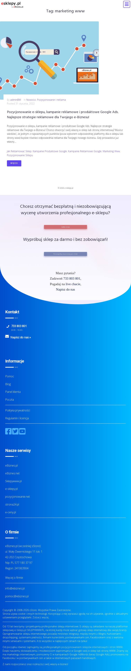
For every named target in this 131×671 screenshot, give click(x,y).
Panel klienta (13, 392)
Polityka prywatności (17, 410)
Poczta (9, 399)
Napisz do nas (65, 289)
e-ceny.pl (10, 512)
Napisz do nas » (20, 337)
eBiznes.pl (11, 465)
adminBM (15, 99)
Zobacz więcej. (41, 617)
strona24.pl (12, 504)
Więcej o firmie (14, 578)
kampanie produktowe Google (50, 151)
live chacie (73, 284)
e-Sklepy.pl (20, 630)
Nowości (31, 99)
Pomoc (9, 376)
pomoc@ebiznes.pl (17, 596)
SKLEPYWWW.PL (35, 630)
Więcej (14, 163)
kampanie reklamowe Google (85, 151)
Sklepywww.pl (13, 481)
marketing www (111, 151)
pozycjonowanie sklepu (20, 155)
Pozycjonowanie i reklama (51, 99)
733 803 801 (71, 278)
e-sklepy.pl (11, 489)
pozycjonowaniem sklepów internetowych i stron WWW (92, 647)
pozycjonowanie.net (17, 497)
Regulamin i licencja (17, 418)
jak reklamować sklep (19, 151)
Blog (8, 384)
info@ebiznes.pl (15, 588)
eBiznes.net (12, 473)
